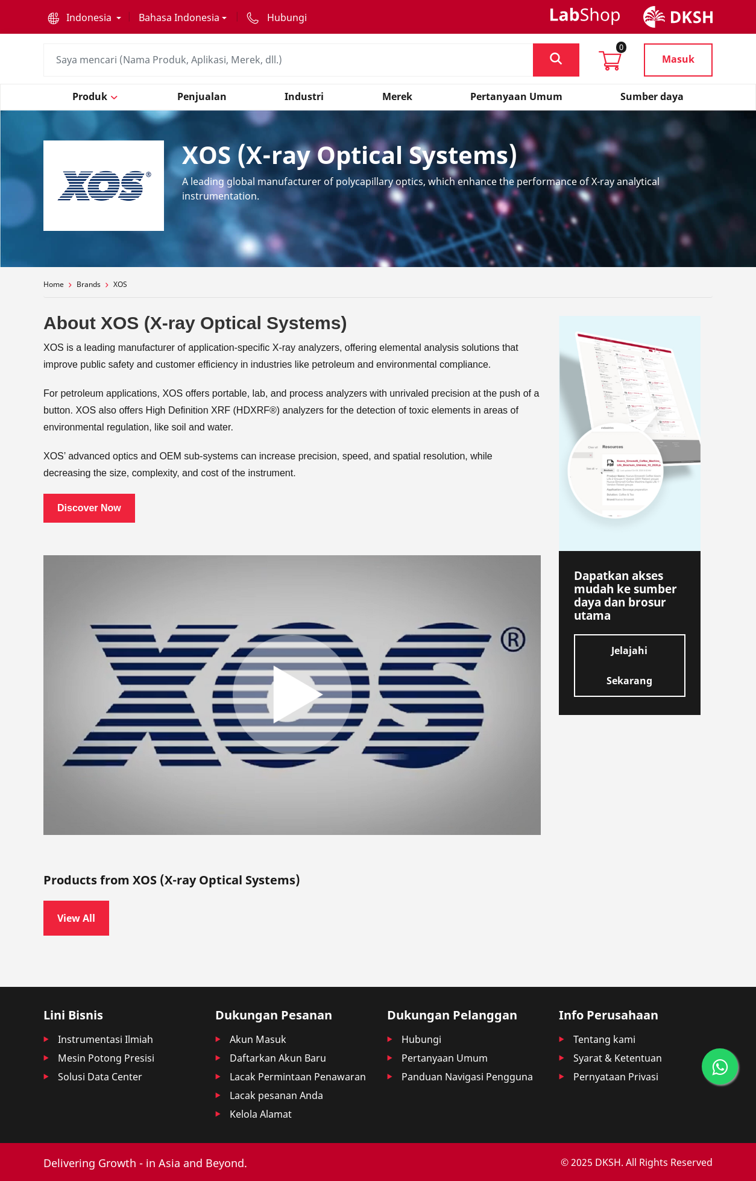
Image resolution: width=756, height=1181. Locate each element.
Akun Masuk (258, 1039)
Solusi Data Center (100, 1076)
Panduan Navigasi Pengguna (467, 1076)
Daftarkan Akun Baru (278, 1058)
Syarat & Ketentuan (617, 1058)
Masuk (678, 59)
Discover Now (89, 508)
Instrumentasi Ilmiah (105, 1039)
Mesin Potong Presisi (106, 1058)
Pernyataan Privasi (615, 1076)
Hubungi (421, 1039)
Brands (89, 284)
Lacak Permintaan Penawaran (298, 1076)
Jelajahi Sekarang (629, 665)
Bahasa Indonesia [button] (179, 17)
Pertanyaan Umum (445, 1058)
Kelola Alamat (261, 1114)
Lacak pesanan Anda (276, 1095)
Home (53, 284)
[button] (84, 17)
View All (76, 918)
